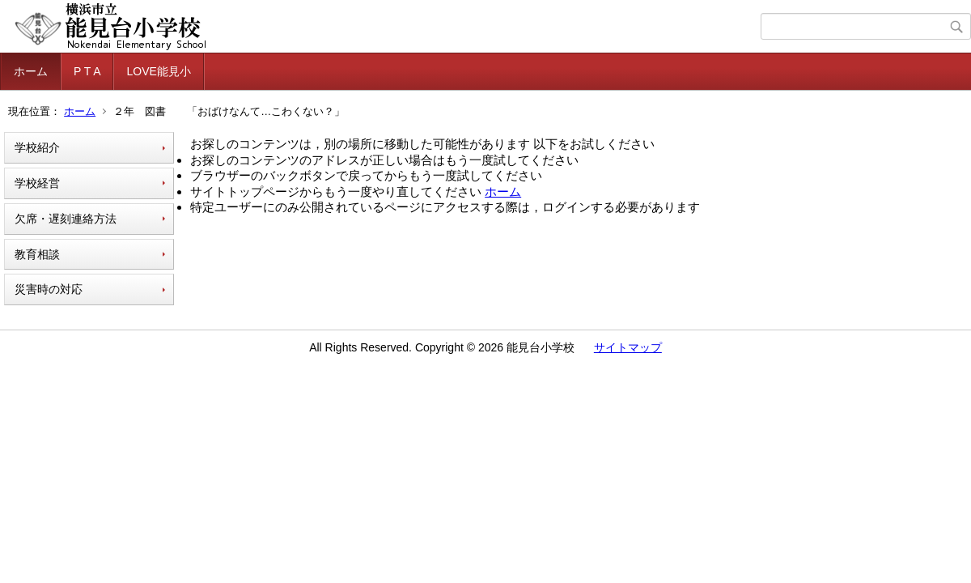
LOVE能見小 (158, 71)
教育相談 (37, 254)
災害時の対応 (49, 289)
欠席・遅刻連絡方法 (66, 218)
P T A (87, 71)
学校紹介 (37, 147)
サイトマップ (628, 347)
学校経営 (37, 183)
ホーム (31, 71)
